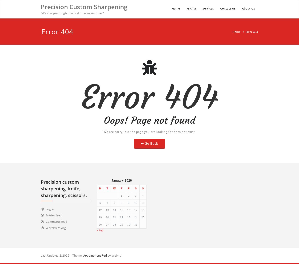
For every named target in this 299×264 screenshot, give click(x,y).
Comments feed (56, 221)
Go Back (151, 143)
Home (176, 8)
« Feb (100, 230)
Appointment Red (95, 255)
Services (208, 8)
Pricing (191, 8)
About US (248, 8)
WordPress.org (56, 228)
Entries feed (54, 215)
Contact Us (228, 8)
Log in (50, 209)
